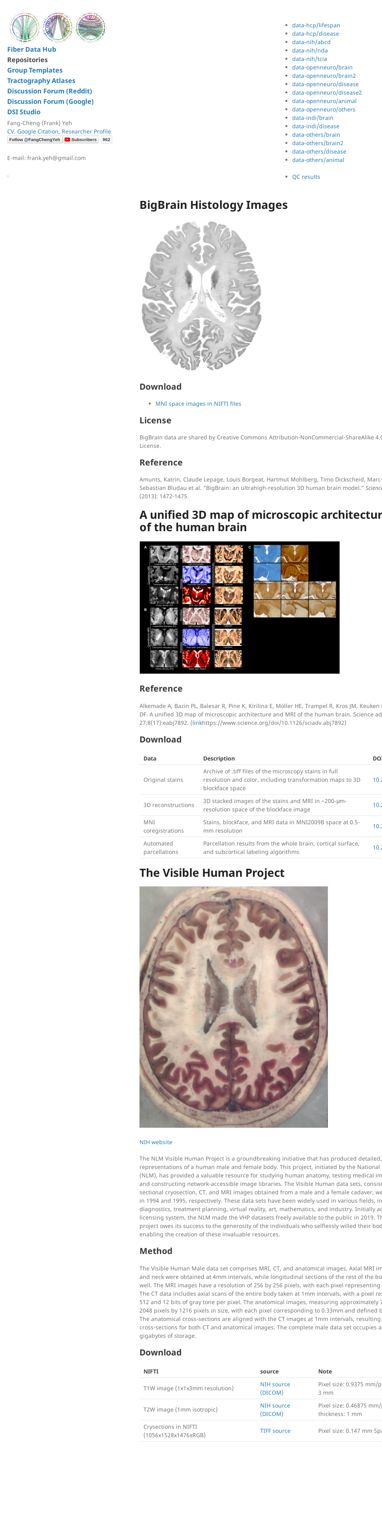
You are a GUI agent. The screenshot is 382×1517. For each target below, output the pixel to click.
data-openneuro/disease (325, 84)
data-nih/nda (310, 50)
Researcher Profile (86, 131)
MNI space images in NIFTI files (198, 403)
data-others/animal (318, 160)
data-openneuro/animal (324, 101)
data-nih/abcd (311, 42)
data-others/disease (319, 151)
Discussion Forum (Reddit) (49, 91)
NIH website (155, 1142)
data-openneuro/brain (322, 67)
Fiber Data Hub (31, 49)
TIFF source (275, 1430)
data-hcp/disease (315, 33)
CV (10, 131)
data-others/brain (316, 134)
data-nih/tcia (309, 59)
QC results (306, 176)
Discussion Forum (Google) (50, 101)
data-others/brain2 (318, 143)
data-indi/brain (312, 117)
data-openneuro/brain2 (324, 75)
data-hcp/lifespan (316, 25)
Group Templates (35, 70)
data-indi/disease (316, 126)
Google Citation (38, 131)
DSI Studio (23, 111)
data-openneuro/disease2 (327, 92)
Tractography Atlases (41, 80)
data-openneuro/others (324, 109)
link (197, 722)
